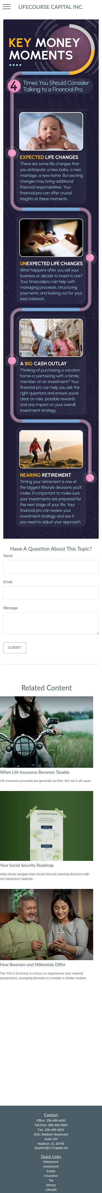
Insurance (51, 1176)
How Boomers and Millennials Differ (32, 964)
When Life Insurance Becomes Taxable (34, 772)
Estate (51, 1171)
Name (8, 556)
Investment (50, 1166)
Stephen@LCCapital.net (51, 1148)
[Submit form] (14, 647)
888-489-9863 (57, 1125)
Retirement (50, 1162)
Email (7, 582)
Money (51, 1185)
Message (10, 608)
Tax (51, 1180)
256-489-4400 (55, 1120)
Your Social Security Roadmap (27, 865)
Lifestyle (51, 1189)
